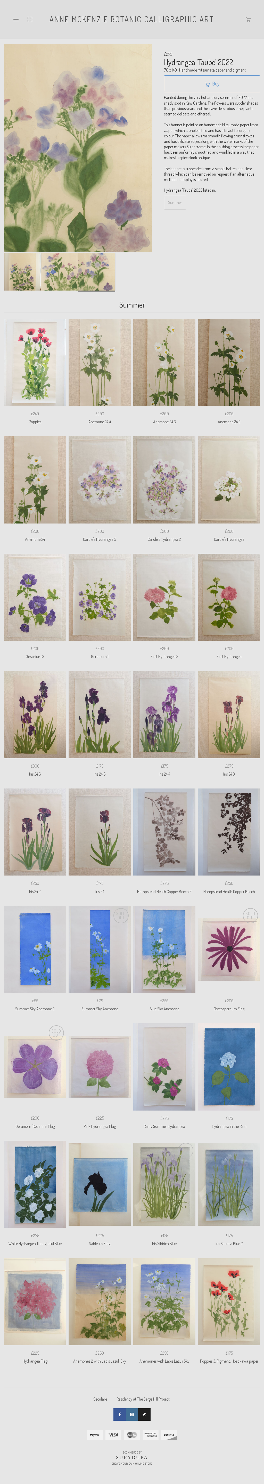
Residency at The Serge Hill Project (143, 1399)
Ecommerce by (132, 1452)
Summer (175, 202)
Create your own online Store (132, 1463)
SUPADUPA (132, 1457)
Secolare (100, 1399)
